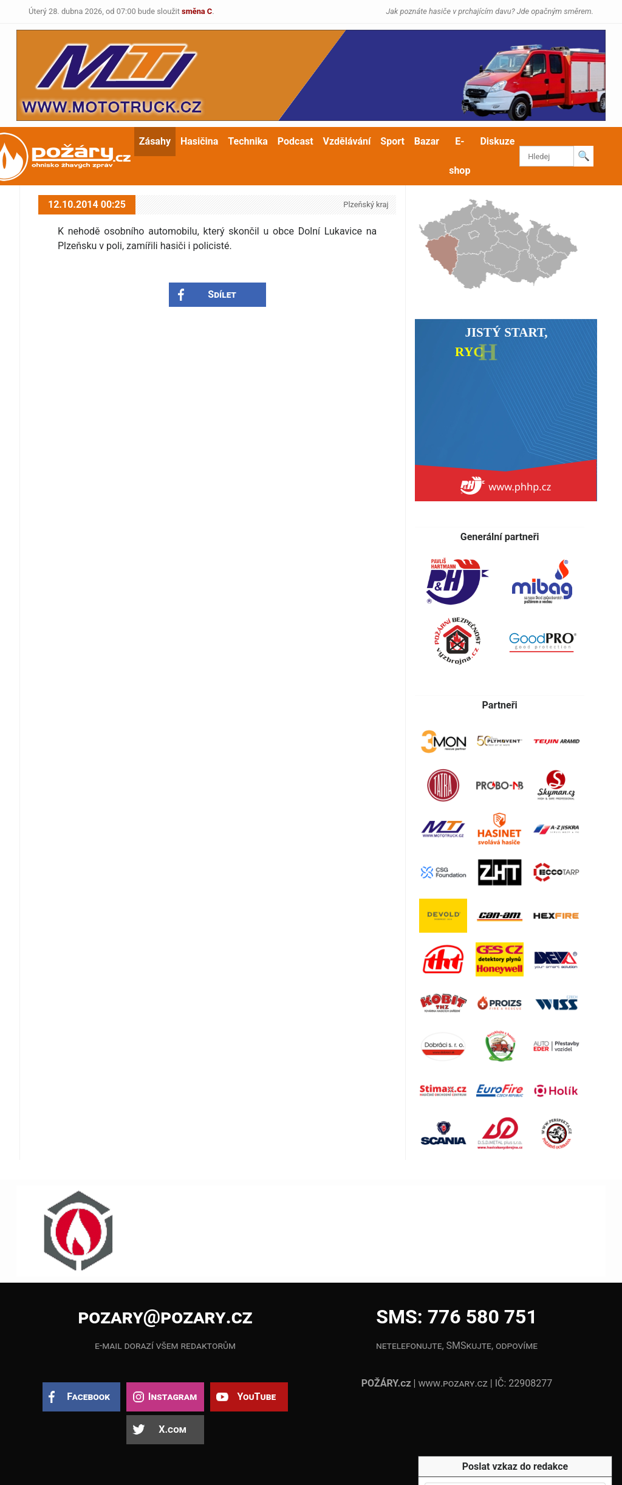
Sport (392, 141)
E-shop (459, 155)
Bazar (426, 141)
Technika (247, 141)
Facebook (88, 1396)
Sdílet (222, 294)
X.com (172, 1429)
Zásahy (155, 141)
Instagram (172, 1396)
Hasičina (199, 141)
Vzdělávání (347, 141)
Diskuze (497, 141)
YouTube (256, 1396)
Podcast (295, 141)
